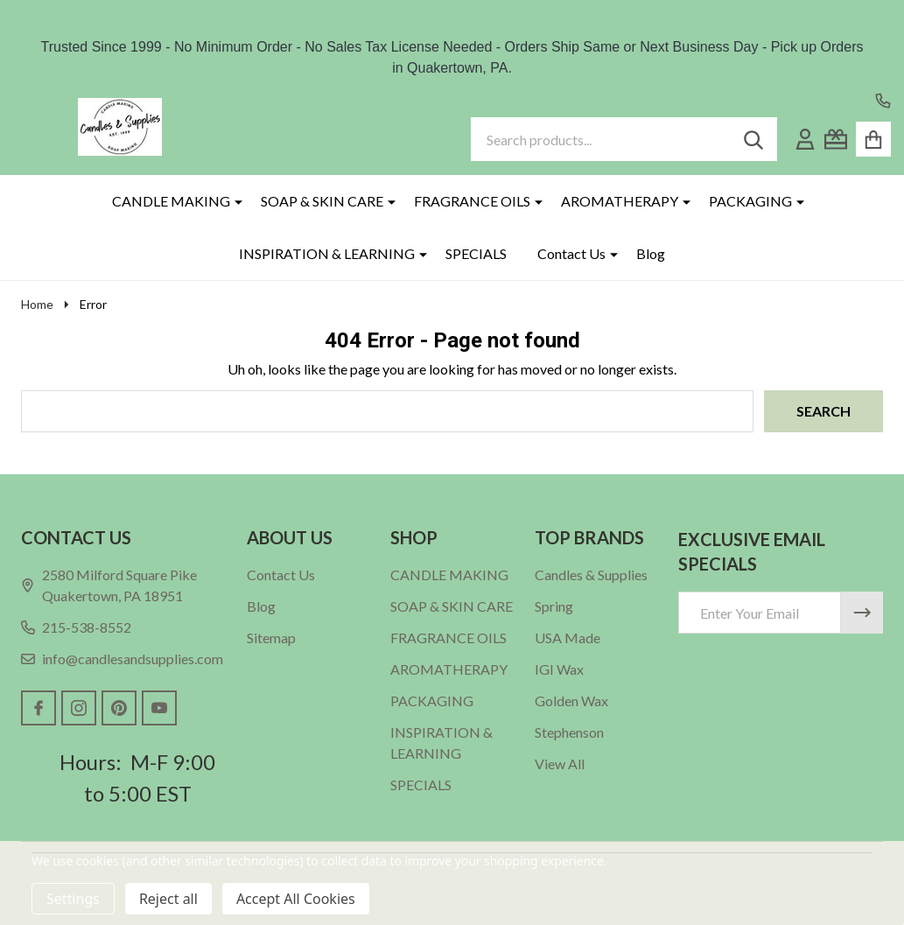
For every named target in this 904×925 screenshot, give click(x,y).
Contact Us (571, 253)
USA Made (567, 637)
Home (37, 304)
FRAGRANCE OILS (472, 201)
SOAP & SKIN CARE (322, 201)
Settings (73, 898)
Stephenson (569, 732)
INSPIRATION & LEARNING (327, 253)
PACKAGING (750, 201)
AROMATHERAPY (619, 201)
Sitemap (271, 637)
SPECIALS (476, 253)
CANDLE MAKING (171, 201)
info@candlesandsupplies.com (122, 658)
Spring (554, 606)
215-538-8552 (76, 627)
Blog (650, 253)
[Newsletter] (862, 613)
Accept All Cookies (295, 898)
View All (560, 763)
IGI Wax (559, 669)
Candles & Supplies (591, 574)
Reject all (168, 898)
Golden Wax (571, 700)
